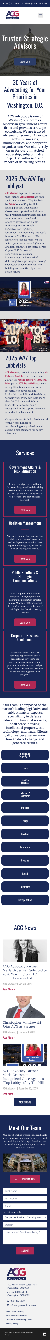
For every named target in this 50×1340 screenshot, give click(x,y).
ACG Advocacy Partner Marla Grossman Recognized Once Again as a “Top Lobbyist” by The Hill (25, 1077)
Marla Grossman (27, 196)
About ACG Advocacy (15, 1311)
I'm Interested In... (13, 1212)
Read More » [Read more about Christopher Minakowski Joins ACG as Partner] (9, 1037)
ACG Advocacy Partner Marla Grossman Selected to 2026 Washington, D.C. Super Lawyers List (25, 972)
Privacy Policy (12, 1323)
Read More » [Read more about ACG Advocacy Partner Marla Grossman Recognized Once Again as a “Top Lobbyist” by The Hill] (9, 1094)
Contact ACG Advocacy (16, 1319)
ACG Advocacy (11, 193)
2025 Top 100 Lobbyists (29, 383)
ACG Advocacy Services (16, 1315)
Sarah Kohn (20, 376)
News (30, 1319)
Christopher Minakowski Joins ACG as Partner (22, 1024)
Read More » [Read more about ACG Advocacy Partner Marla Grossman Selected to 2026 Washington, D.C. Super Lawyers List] (9, 989)
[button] (40, 15)
